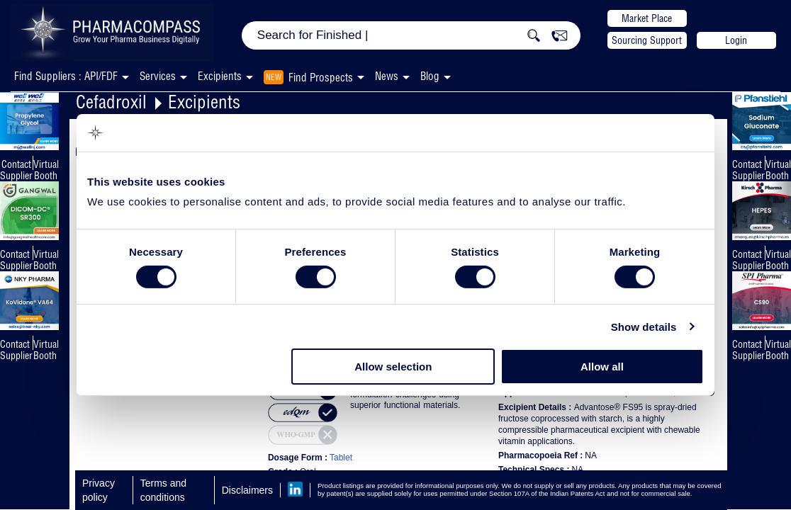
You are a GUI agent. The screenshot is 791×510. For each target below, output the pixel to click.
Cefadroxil (111, 102)
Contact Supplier (16, 170)
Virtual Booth (46, 260)
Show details (644, 327)
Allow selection (393, 367)
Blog (429, 76)
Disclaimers (247, 490)
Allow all (602, 367)
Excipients (204, 102)
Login (736, 40)
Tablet (341, 458)
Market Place (647, 18)
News (386, 76)
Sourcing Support (647, 40)
